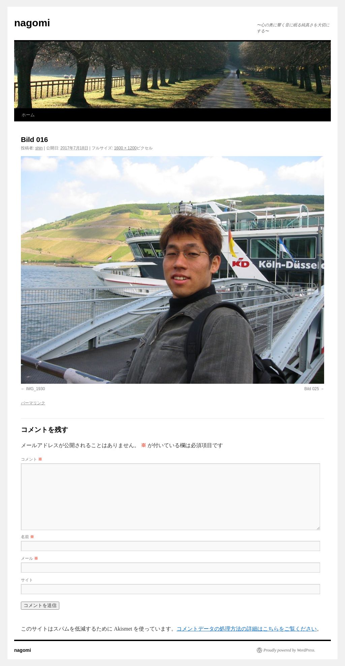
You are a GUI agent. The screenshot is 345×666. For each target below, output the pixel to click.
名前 (27, 536)
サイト (27, 580)
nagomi (32, 22)
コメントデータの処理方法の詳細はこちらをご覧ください (247, 629)
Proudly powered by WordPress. (289, 650)
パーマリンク (33, 403)
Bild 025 (311, 388)
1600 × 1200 (125, 148)
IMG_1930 (35, 388)
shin (39, 148)
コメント (31, 459)
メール (29, 558)
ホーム (28, 114)
